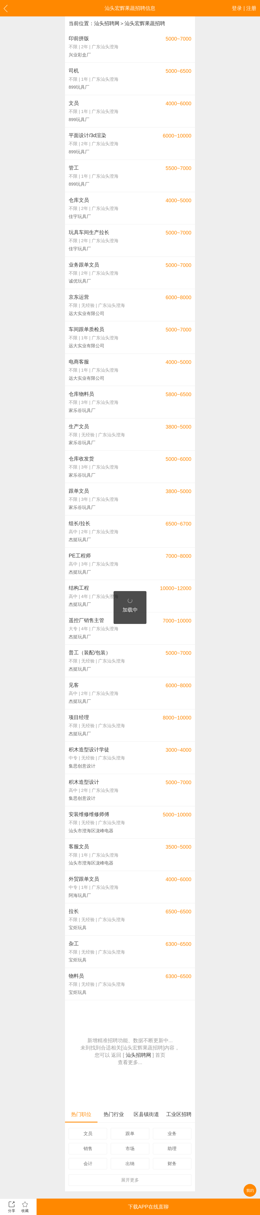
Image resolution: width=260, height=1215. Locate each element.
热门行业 (114, 1114)
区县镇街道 (146, 1114)
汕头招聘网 (106, 23)
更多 (130, 1180)
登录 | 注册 (244, 8)
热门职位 (81, 1114)
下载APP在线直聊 (148, 1207)
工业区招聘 (179, 1114)
